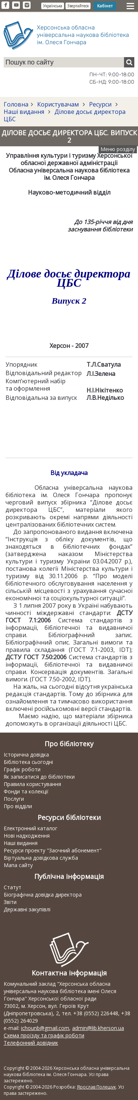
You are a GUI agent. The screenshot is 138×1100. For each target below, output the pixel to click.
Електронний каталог (30, 828)
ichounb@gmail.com (45, 1027)
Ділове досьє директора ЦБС (64, 115)
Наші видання (25, 112)
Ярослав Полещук (96, 1087)
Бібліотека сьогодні (28, 761)
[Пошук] (129, 62)
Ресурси (100, 104)
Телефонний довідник (31, 1042)
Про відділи (18, 806)
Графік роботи (22, 769)
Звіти (10, 901)
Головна (16, 104)
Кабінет (105, 5)
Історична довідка (26, 754)
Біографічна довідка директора (43, 894)
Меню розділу (117, 149)
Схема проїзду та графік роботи (44, 1035)
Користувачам (58, 104)
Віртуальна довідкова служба (41, 857)
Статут (12, 887)
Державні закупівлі (27, 909)
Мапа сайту (18, 865)
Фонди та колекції (26, 791)
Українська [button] (52, 5)
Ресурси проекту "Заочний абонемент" (53, 850)
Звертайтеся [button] (78, 5)
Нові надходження (27, 835)
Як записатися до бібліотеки (39, 776)
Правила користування (32, 784)
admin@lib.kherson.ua (98, 1027)
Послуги (14, 798)
